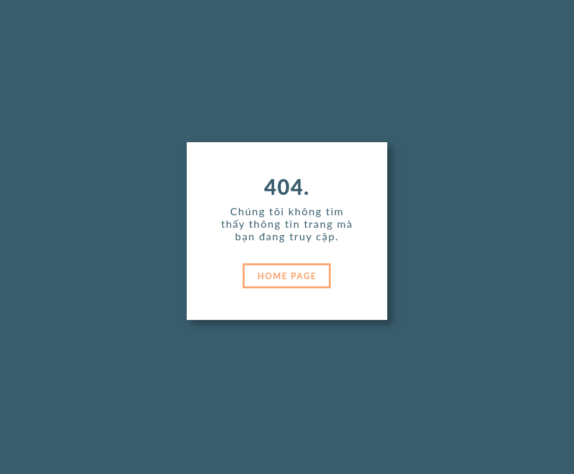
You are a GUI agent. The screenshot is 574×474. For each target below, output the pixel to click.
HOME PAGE (287, 276)
